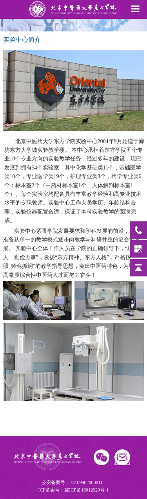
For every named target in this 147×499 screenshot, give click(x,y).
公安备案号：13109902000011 (73, 487)
